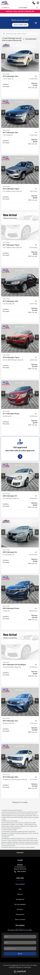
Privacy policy (20, 914)
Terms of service (20, 919)
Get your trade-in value (20, 25)
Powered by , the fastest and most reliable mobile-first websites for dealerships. (20, 967)
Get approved (20, 899)
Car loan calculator (20, 904)
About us (20, 894)
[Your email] (20, 948)
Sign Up (20, 953)
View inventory (20, 884)
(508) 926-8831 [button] (20, 871)
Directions (20, 909)
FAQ (20, 889)
